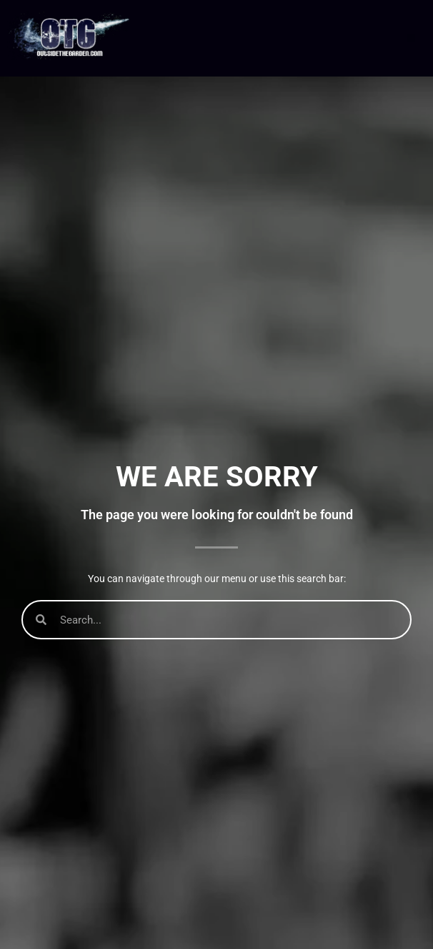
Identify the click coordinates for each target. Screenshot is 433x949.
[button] (411, 38)
